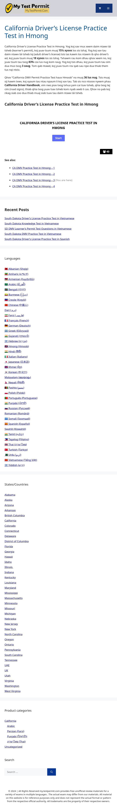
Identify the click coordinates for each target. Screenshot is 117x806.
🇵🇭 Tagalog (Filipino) (17, 439)
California (10, 520)
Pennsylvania (13, 649)
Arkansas (10, 510)
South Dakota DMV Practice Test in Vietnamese (33, 234)
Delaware (10, 536)
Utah (8, 675)
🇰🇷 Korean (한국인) (16, 372)
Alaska (8, 500)
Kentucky (10, 577)
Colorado (10, 525)
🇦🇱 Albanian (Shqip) (16, 268)
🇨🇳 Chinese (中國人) (16, 305)
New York (10, 629)
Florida (9, 546)
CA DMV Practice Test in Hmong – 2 (33, 174)
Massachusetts (14, 598)
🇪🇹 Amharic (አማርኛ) (16, 274)
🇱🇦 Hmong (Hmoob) (17, 346)
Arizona (9, 505)
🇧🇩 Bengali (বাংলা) (15, 289)
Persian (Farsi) (15, 731)
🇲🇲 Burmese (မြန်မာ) (16, 294)
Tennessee (11, 660)
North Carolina (13, 634)
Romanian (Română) (17, 413)
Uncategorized (13, 746)
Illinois (9, 567)
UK (6, 670)
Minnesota (11, 603)
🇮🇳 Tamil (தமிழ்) (14, 434)
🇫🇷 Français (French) (17, 320)
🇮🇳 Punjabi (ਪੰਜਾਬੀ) (15, 403)
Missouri (10, 608)
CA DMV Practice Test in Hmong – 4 (33, 186)
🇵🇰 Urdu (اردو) (13, 454)
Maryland (10, 587)
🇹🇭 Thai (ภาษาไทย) (16, 444)
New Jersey (11, 624)
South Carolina (13, 655)
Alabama (10, 494)
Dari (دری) (10, 310)
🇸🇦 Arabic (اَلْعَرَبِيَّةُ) (15, 284)
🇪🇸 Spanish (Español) (17, 423)
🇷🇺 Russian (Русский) (17, 408)
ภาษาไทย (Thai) (16, 741)
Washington (12, 686)
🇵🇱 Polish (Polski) (15, 392)
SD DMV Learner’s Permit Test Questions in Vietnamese (38, 228)
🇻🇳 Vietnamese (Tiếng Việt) (21, 460)
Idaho (8, 562)
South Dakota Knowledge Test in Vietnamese (32, 223)
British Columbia (15, 515)
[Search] (51, 772)
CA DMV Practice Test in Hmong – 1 (33, 168)
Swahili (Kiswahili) (15, 429)
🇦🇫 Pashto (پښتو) (14, 387)
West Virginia (12, 691)
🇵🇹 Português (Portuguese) (21, 398)
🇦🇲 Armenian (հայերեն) (19, 279)
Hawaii (9, 556)
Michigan (10, 613)
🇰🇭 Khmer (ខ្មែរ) (13, 367)
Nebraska (10, 618)
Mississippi (11, 593)
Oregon (9, 639)
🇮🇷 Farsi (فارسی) (14, 315)
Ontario (9, 644)
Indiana (9, 572)
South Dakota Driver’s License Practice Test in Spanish (37, 239)
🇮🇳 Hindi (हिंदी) (13, 351)
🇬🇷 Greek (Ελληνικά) (17, 330)
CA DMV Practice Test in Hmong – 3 (33, 180)
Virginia (9, 680)
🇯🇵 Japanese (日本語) (17, 361)
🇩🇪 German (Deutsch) (17, 325)
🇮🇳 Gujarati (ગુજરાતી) (17, 336)
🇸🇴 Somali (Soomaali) (17, 418)
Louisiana (10, 582)
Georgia (9, 551)
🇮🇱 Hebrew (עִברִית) (16, 341)
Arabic (11, 726)
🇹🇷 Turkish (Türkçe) (16, 449)
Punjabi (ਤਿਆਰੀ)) (17, 736)
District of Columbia (17, 541)
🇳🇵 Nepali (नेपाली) (15, 382)
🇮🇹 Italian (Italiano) (16, 356)
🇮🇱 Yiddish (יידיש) (15, 465)
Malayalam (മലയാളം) (18, 377)
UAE (7, 665)
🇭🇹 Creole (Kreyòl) (15, 299)
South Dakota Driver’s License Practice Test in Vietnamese (39, 218)
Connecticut (12, 531)
